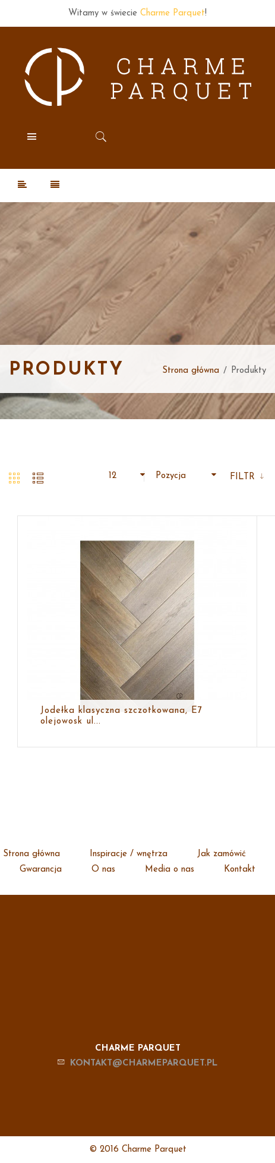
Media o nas (169, 869)
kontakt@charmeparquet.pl (143, 1063)
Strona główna (190, 370)
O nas (103, 869)
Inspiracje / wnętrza (128, 854)
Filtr (244, 477)
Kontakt (239, 869)
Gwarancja (41, 869)
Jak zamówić (221, 854)
